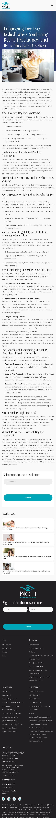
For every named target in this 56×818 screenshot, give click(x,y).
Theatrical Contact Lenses (38, 738)
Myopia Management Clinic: (39, 670)
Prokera (31, 652)
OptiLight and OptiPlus (37, 666)
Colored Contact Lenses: (38, 724)
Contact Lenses (34, 645)
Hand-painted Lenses (36, 741)
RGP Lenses (33, 710)
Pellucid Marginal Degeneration (13, 702)
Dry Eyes (5, 691)
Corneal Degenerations (10, 717)
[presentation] (19, 489)
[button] (51, 5)
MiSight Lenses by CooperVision (39, 677)
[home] (6, 5)
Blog (3, 656)
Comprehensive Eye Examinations (41, 656)
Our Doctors (6, 645)
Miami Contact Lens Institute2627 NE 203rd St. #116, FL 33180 (12, 767)
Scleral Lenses (34, 695)
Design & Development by (33, 805)
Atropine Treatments (36, 680)
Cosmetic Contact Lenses (38, 734)
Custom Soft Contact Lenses (39, 717)
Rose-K (31, 713)
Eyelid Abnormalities (9, 721)
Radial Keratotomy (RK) (10, 710)
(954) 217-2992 (12, 759)
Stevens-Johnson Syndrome (12, 724)
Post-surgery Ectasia (9, 699)
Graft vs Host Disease (9, 728)
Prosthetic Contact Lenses (38, 728)
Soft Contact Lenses (36, 691)
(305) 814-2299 (13, 772)
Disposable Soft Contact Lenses (41, 721)
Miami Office (6, 648)
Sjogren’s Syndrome (9, 731)
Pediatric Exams (35, 659)
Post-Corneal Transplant (10, 706)
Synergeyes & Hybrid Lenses (39, 706)
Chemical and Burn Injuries (11, 713)
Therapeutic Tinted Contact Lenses (41, 731)
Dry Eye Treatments (36, 648)
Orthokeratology (34, 673)
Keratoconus (6, 695)
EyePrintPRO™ (34, 699)
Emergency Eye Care (36, 663)
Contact (4, 652)
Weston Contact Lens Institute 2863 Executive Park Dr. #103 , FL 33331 (13, 754)
